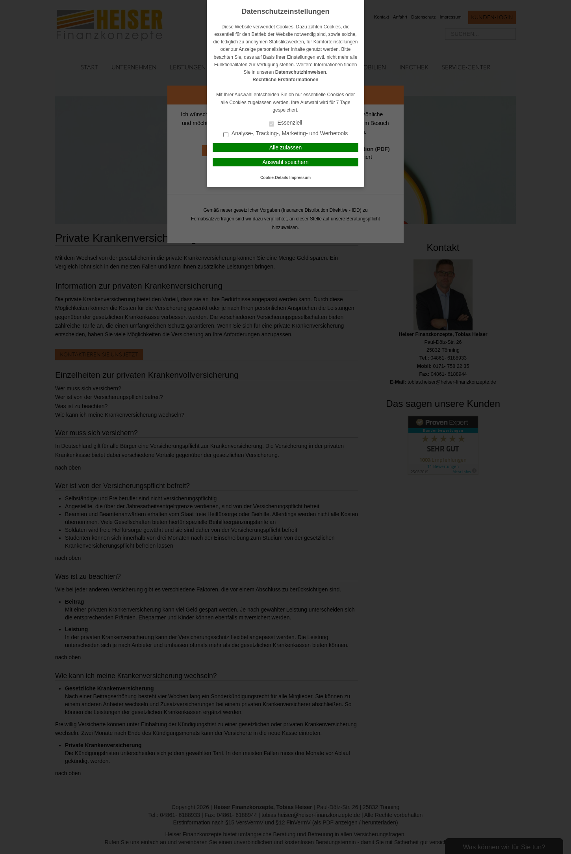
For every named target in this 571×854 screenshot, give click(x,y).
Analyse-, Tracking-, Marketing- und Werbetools (285, 134)
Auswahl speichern (285, 162)
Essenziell (285, 123)
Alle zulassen (285, 147)
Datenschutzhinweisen (300, 72)
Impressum (300, 177)
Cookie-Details (274, 177)
